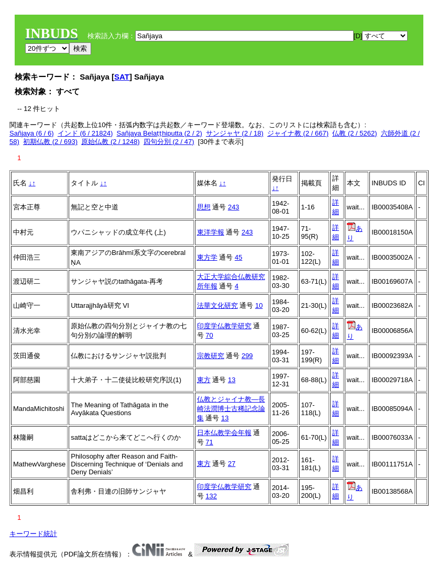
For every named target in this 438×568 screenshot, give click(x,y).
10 (258, 305)
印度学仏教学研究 (224, 326)
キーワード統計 (33, 534)
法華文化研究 (217, 305)
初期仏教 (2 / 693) (50, 142)
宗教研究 (210, 356)
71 (209, 442)
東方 (204, 380)
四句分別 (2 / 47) (169, 142)
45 (238, 257)
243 (233, 207)
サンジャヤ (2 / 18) (235, 133)
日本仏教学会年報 (224, 433)
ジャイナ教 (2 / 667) (297, 133)
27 (231, 463)
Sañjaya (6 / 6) (31, 133)
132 (211, 496)
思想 (204, 207)
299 (247, 356)
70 (209, 335)
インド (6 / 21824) (85, 133)
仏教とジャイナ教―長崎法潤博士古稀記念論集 (231, 408)
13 (231, 380)
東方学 (207, 257)
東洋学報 (210, 232)
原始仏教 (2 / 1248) (110, 142)
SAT (121, 76)
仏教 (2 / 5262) (354, 133)
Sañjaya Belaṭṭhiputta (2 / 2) (159, 133)
